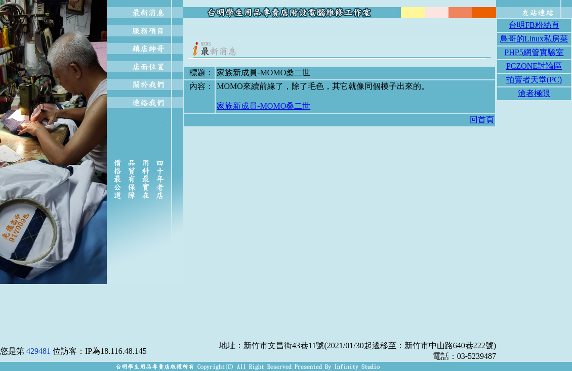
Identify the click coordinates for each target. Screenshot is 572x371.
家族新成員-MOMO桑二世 (263, 106)
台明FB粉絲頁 (534, 25)
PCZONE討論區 (534, 66)
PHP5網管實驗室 (533, 52)
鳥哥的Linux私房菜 (534, 38)
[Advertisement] (339, 31)
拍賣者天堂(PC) (534, 79)
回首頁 (482, 119)
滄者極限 (534, 93)
